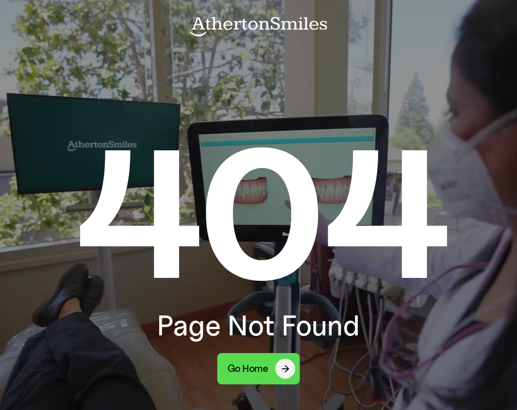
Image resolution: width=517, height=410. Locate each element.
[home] (259, 26)
